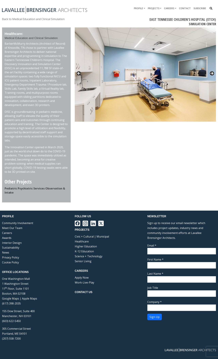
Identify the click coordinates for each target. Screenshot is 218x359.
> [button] (211, 73)
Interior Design (12, 243)
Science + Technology (88, 256)
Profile (138, 8)
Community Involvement (17, 223)
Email (151, 245)
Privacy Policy (10, 257)
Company (154, 302)
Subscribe (199, 8)
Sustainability (10, 247)
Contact (185, 8)
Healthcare (82, 241)
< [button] (79, 73)
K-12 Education (84, 251)
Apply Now (82, 277)
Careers (169, 8)
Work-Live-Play (84, 282)
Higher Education (86, 246)
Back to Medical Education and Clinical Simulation (33, 19)
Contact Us (83, 292)
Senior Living (83, 261)
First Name (155, 259)
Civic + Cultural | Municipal (92, 236)
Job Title (152, 288)
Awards (6, 238)
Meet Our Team (12, 228)
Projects (153, 8)
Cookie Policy (10, 262)
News (5, 252)
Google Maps (10, 298)
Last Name (155, 274)
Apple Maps (29, 298)
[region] (145, 74)
